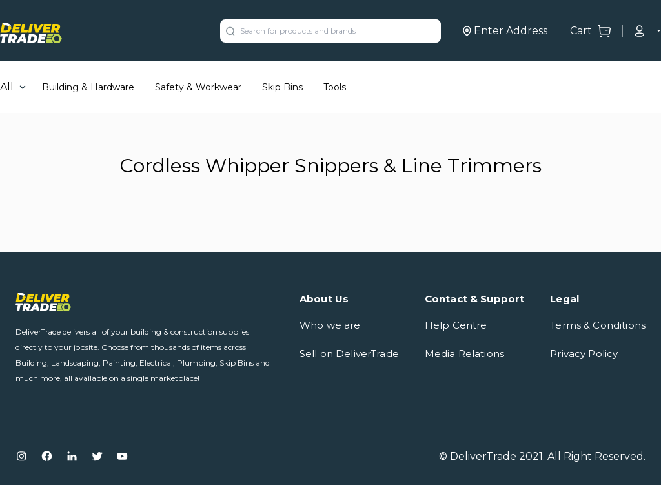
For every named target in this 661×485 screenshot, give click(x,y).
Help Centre (456, 325)
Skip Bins (282, 87)
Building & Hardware (88, 87)
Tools (334, 87)
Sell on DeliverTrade (349, 353)
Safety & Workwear (198, 87)
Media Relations (464, 353)
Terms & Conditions (598, 325)
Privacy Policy (584, 353)
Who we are (330, 325)
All (7, 87)
